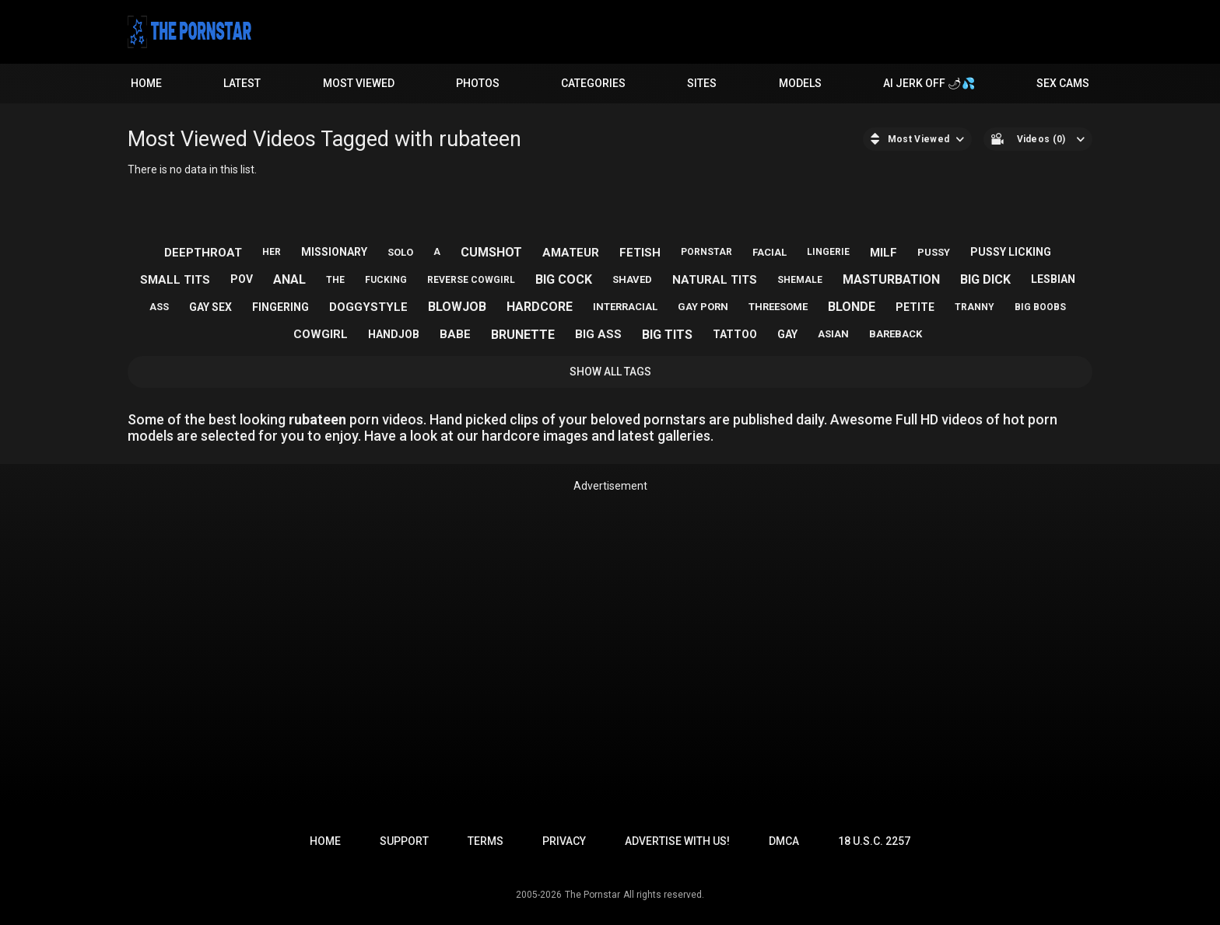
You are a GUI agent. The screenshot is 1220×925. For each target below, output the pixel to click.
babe (455, 334)
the (335, 279)
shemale (799, 279)
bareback (895, 334)
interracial (625, 306)
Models (800, 83)
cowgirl (320, 334)
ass (159, 306)
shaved (632, 279)
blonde (851, 306)
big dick (985, 279)
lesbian (1053, 279)
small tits (175, 280)
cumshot (491, 252)
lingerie (828, 251)
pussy (933, 252)
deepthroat (203, 253)
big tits (667, 334)
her (271, 251)
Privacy (564, 841)
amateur (570, 253)
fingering (280, 307)
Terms (485, 841)
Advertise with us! (677, 841)
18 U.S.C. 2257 (874, 841)
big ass (598, 334)
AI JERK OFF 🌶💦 (929, 83)
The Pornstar (592, 894)
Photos (478, 83)
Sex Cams (1062, 83)
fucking (386, 279)
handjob (393, 334)
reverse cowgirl (471, 279)
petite (915, 307)
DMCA (784, 841)
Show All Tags (610, 371)
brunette (523, 334)
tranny (974, 307)
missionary (334, 252)
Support (404, 841)
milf (883, 253)
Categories (593, 83)
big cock (563, 279)
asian (833, 334)
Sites (702, 83)
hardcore (540, 306)
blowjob (457, 306)
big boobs (1040, 307)
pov (241, 279)
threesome (778, 306)
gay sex (210, 307)
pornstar (706, 251)
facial (769, 252)
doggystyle (368, 307)
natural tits (714, 280)
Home (146, 83)
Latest (242, 83)
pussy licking (1010, 252)
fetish (640, 253)
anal (289, 279)
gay (787, 334)
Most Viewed (358, 83)
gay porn (703, 306)
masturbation (891, 279)
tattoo (735, 334)
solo (400, 252)
